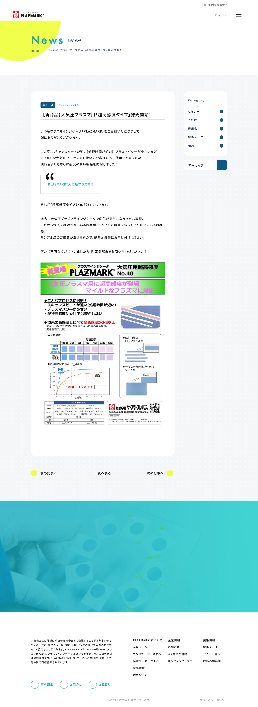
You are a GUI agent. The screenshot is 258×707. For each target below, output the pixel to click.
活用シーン (140, 647)
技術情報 (209, 640)
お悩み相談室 (212, 661)
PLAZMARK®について (145, 640)
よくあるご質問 (177, 654)
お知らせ (174, 647)
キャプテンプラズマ (180, 661)
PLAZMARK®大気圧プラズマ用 (71, 184)
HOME (35, 51)
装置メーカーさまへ (145, 661)
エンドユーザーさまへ (145, 654)
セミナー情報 (212, 654)
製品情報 (139, 668)
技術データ (210, 647)
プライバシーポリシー (213, 700)
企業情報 (174, 640)
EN (225, 15)
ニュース (48, 105)
